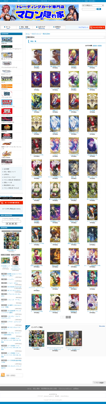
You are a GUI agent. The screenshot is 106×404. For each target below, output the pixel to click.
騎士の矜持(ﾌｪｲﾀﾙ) (92, 191)
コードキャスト (92, 124)
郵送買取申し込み (9, 185)
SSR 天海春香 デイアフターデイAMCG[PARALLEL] (15, 263)
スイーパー (92, 235)
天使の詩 (55, 124)
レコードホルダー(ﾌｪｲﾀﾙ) (36, 235)
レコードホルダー (92, 213)
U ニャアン (10, 279)
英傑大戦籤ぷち (11, 241)
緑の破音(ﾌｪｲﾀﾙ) (92, 80)
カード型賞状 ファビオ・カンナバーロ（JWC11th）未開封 (11, 340)
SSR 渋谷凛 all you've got (14, 287)
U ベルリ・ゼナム (12, 283)
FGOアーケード (6, 72)
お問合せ (57, 27)
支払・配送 (36, 388)
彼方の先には (55, 279)
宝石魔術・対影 (36, 102)
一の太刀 (55, 146)
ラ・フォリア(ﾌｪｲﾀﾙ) (36, 303)
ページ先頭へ (99, 382)
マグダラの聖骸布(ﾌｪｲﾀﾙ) (55, 168)
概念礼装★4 (46, 33)
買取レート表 (8, 182)
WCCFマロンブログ (10, 177)
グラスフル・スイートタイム (36, 280)
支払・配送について (25, 27)
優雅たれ (55, 102)
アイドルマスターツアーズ (9, 64)
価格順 (95, 45)
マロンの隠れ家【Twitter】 (11, 188)
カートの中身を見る (11, 202)
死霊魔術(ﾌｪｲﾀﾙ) (55, 213)
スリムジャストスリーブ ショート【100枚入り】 (74, 340)
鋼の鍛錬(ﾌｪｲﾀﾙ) (55, 58)
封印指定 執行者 (92, 146)
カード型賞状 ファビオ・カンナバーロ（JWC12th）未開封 (11, 347)
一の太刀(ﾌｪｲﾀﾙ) (74, 146)
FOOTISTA (6, 87)
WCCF (6, 79)
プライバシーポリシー (65, 388)
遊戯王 (6, 137)
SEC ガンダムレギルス (14, 290)
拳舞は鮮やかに (74, 279)
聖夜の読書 (55, 257)
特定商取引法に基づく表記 (49, 388)
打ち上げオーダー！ (55, 303)
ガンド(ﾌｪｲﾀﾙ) (55, 80)
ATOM (13, 375)
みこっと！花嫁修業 (74, 257)
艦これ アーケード (6, 56)
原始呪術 (74, 58)
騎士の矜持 (74, 191)
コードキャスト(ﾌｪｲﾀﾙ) (36, 146)
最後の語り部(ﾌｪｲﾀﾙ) (74, 235)
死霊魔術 (36, 213)
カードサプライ (6, 162)
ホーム (8, 27)
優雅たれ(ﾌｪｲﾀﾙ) (74, 102)
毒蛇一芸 (74, 168)
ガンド (36, 80)
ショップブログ (41, 27)
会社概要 (6, 169)
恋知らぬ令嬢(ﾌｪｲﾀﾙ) (36, 257)
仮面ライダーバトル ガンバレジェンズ (11, 145)
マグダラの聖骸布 (36, 168)
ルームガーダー (55, 235)
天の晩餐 (92, 102)
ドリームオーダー (6, 94)
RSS (7, 375)
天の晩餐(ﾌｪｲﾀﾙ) (36, 124)
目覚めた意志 (74, 213)
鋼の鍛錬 (36, 58)
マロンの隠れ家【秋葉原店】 (12, 180)
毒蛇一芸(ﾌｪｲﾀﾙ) (92, 168)
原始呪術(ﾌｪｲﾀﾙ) (92, 58)
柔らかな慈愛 (36, 191)
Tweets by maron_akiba (6, 196)
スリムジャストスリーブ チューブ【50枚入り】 (55, 340)
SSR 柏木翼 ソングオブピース (5, 262)
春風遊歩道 (74, 303)
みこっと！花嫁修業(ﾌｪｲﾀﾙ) (92, 257)
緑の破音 (74, 80)
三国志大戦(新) (6, 154)
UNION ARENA (6, 112)
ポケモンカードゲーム (8, 103)
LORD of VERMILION (7, 120)
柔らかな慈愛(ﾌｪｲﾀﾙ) (55, 191)
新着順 (100, 45)
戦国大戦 (6, 128)
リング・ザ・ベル (92, 303)
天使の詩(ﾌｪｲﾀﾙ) (74, 124)
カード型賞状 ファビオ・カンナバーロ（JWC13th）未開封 (11, 355)
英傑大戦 (6, 40)
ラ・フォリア (92, 279)
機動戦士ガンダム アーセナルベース (11, 48)
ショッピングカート (97, 27)
